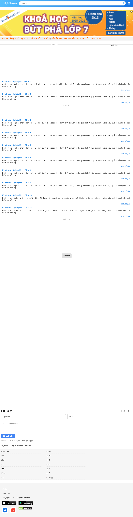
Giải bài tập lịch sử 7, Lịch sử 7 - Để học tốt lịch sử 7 (26, 38)
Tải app (49, 477)
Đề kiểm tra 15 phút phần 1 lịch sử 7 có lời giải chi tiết (76, 38)
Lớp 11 (3, 455)
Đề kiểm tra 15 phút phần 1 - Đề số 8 (16, 170)
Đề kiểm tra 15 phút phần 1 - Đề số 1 (16, 81)
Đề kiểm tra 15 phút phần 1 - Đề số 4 (16, 120)
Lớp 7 (3, 464)
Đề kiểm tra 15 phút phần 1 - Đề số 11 (17, 208)
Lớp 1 (3, 477)
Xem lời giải (125, 90)
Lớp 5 (3, 469)
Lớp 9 (3, 460)
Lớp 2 (48, 473)
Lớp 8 (48, 460)
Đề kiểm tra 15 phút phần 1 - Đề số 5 (16, 132)
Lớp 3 (3, 473)
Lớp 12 (48, 451)
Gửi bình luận (8, 436)
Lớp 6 (48, 464)
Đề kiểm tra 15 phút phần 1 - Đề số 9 (16, 183)
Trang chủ (5, 451)
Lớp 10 (48, 455)
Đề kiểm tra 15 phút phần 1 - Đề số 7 (16, 157)
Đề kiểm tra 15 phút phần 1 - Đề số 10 (17, 195)
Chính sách (6, 493)
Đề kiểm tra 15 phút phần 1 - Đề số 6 (16, 145)
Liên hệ (4, 489)
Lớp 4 (48, 469)
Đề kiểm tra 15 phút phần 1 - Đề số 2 (16, 94)
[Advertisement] (66, 63)
